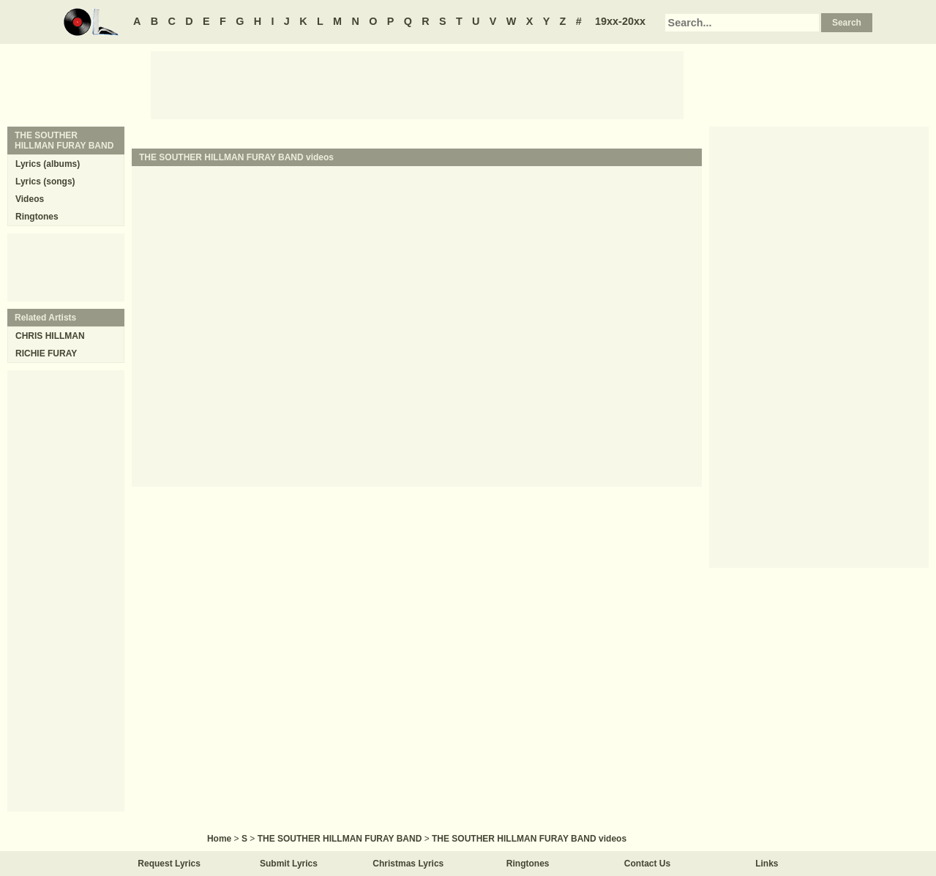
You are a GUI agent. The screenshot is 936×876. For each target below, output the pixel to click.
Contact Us (647, 863)
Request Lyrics (169, 863)
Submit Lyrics (289, 863)
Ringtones (37, 216)
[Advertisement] (417, 84)
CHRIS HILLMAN (50, 336)
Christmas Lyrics (407, 863)
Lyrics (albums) (47, 164)
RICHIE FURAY (46, 353)
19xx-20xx (620, 21)
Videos (29, 199)
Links (766, 863)
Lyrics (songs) (45, 181)
